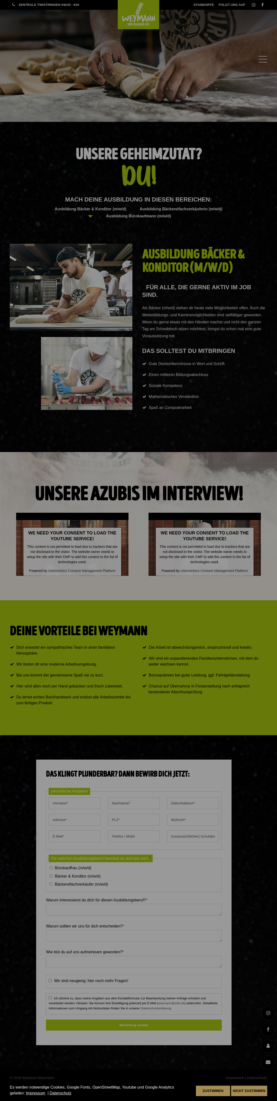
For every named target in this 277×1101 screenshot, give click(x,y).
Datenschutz (60, 1093)
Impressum (35, 1093)
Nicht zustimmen (249, 1091)
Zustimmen (213, 1091)
